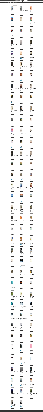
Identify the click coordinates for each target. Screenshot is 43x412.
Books (10, 2)
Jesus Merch (31, 263)
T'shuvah (21, 241)
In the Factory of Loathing (24, 88)
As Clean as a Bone (13, 404)
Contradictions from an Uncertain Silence (23, 133)
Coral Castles (13, 382)
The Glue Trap (32, 274)
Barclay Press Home (7, 2)
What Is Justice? (32, 382)
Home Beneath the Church (14, 327)
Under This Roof (32, 155)
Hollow (31, 327)
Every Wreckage (32, 209)
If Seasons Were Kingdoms (33, 198)
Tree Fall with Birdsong (14, 110)
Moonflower (31, 77)
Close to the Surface (14, 198)
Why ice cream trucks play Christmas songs (24, 393)
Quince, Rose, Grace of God (15, 187)
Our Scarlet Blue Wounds (33, 371)
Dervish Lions (22, 327)
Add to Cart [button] (22, 15)
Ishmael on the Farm (14, 209)
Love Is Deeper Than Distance (34, 393)
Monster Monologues (23, 66)
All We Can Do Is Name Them (24, 155)
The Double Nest (32, 66)
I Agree (24, 0)
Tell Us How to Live (13, 66)
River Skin (31, 306)
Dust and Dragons (13, 274)
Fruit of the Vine (17, 2)
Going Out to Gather (14, 220)
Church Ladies (32, 252)
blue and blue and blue (23, 187)
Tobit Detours (22, 220)
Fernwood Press (14, 4)
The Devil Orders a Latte (14, 155)
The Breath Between (23, 382)
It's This (12, 263)
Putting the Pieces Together (24, 99)
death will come (22, 404)
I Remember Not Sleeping (33, 165)
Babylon (21, 252)
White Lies (21, 110)
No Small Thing (13, 241)
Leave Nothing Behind (33, 241)
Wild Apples (31, 220)
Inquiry (12, 252)
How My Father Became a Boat (15, 88)
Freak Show (31, 187)
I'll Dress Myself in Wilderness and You (32, 22)
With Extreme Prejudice (23, 306)
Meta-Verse (22, 263)
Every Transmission (14, 296)
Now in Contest (22, 274)
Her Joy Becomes (32, 296)
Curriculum (13, 2)
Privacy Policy (27, 0)
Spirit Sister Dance (13, 306)
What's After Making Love (14, 44)
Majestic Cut (13, 10)
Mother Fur (31, 44)
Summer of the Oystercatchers (22, 44)
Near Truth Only (22, 296)
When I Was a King (32, 99)
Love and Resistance (33, 110)
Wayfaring (21, 209)
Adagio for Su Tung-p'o (23, 371)
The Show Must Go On (33, 88)
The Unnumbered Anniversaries (22, 77)
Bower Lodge (13, 348)
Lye (30, 10)
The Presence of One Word (14, 77)
